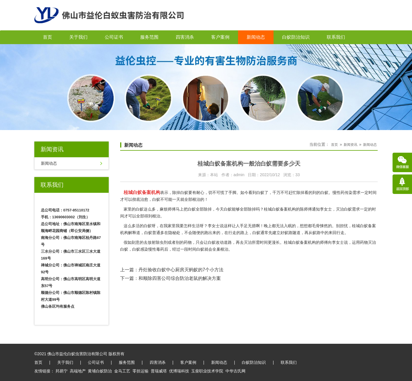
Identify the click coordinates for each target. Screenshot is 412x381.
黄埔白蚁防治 (100, 371)
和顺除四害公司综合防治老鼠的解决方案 (179, 278)
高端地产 (78, 371)
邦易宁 (62, 371)
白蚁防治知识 (296, 37)
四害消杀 (185, 37)
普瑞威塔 (159, 371)
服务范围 (149, 37)
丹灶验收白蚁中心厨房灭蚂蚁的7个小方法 (180, 269)
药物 (188, 242)
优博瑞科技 (179, 371)
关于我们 (78, 37)
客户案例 (220, 37)
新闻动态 (256, 37)
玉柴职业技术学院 (207, 371)
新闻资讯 (350, 145)
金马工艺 (122, 371)
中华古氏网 (235, 371)
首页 (47, 37)
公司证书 (114, 37)
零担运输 (140, 371)
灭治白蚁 (344, 209)
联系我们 (336, 37)
